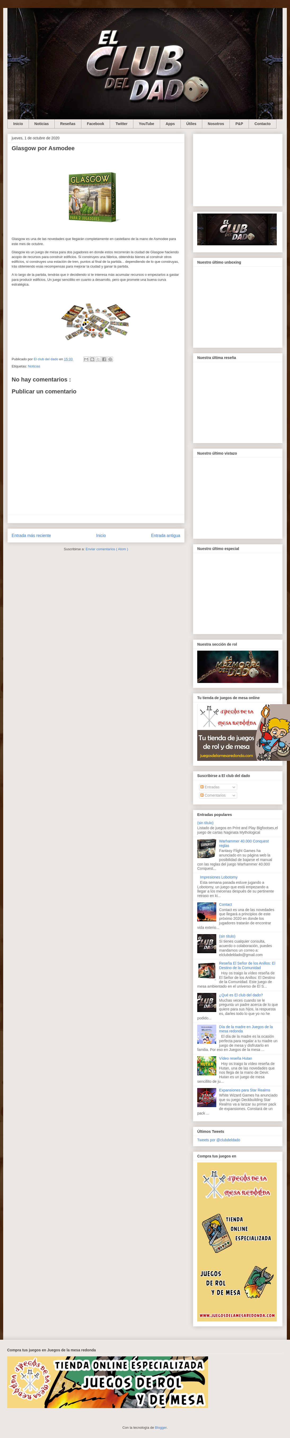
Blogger (161, 1428)
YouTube (146, 124)
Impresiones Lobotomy (219, 877)
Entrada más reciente (31, 535)
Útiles (191, 124)
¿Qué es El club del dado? (241, 995)
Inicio (18, 124)
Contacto (262, 124)
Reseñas (68, 124)
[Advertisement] (237, 169)
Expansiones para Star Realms (244, 1090)
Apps (170, 124)
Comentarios (213, 795)
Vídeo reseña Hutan (235, 1058)
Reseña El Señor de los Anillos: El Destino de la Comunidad (247, 965)
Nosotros (216, 124)
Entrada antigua (165, 535)
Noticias (41, 124)
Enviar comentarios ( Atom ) (107, 549)
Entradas (209, 787)
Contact (225, 904)
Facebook (95, 124)
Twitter (122, 124)
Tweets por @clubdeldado (218, 1140)
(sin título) (205, 823)
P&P (239, 124)
